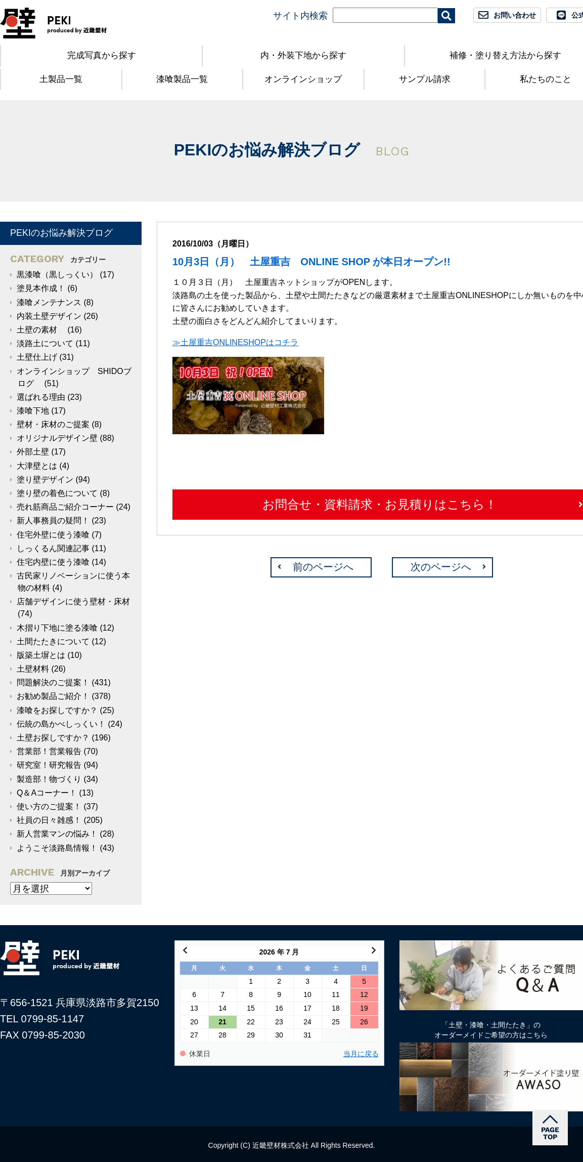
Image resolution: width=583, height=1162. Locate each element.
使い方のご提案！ (49, 806)
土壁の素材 (41, 329)
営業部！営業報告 (49, 751)
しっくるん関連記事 (53, 548)
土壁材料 (33, 669)
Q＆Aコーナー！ (47, 792)
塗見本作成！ (41, 288)
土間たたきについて (53, 641)
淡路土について (45, 343)
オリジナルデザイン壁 (57, 438)
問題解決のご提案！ (53, 682)
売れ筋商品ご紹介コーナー (65, 507)
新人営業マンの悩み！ (57, 833)
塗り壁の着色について (57, 493)
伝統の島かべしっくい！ (61, 724)
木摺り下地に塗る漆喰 (57, 628)
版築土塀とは (41, 655)
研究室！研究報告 (49, 765)
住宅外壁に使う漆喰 (53, 534)
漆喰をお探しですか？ (57, 710)
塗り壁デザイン (45, 479)
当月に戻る (361, 1054)
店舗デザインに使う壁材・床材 (73, 601)
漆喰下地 (33, 410)
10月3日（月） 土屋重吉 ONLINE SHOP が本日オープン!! (311, 261)
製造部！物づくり (49, 779)
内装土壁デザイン (49, 316)
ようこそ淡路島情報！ (57, 848)
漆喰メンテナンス (49, 302)
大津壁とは (37, 466)
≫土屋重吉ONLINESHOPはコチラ (235, 342)
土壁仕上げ (37, 357)
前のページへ (323, 566)
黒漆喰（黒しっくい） (57, 274)
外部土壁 (33, 451)
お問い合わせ (515, 15)
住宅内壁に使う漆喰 (53, 562)
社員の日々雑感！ (49, 820)
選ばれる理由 (41, 397)
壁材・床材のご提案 (53, 424)
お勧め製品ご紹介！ (53, 696)
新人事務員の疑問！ (53, 520)
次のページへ (441, 566)
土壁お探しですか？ (53, 737)
